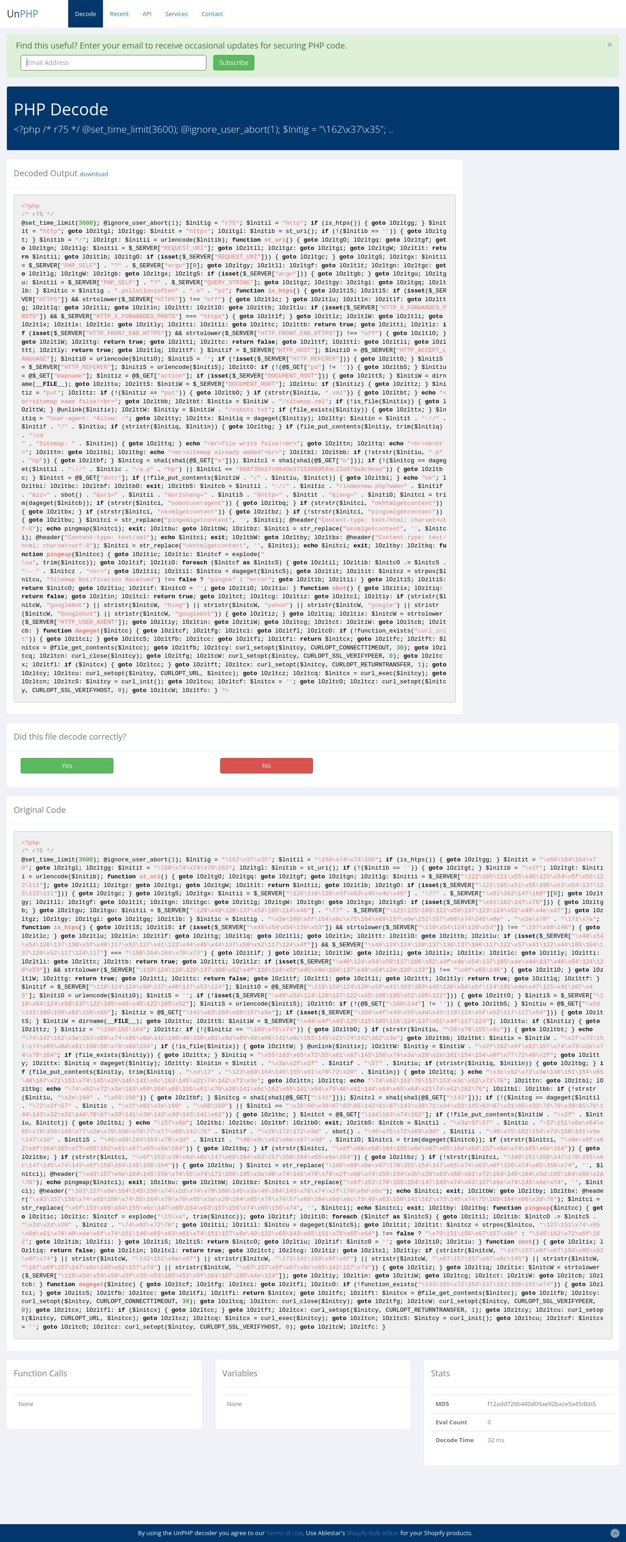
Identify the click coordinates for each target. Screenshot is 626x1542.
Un (22, 13)
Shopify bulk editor (372, 1533)
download (94, 174)
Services (176, 14)
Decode (85, 14)
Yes (67, 765)
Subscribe (233, 62)
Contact (212, 14)
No (266, 765)
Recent (119, 14)
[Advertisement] (551, 217)
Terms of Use (284, 1533)
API (146, 14)
